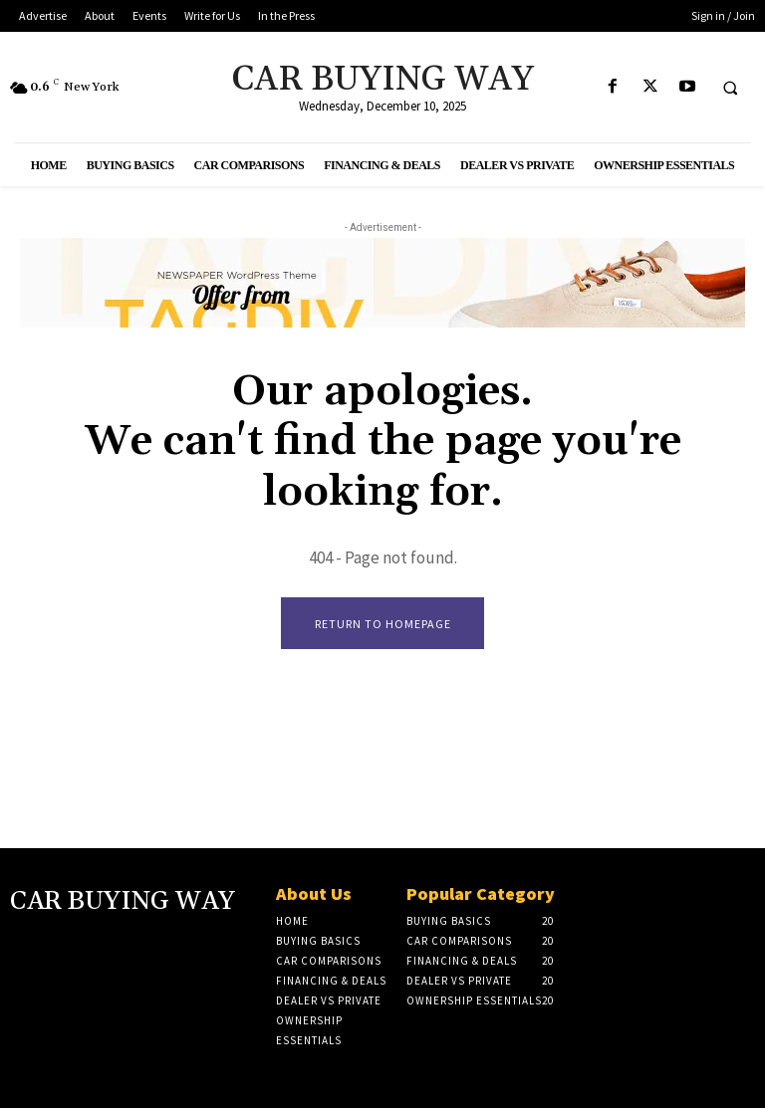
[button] (730, 87)
